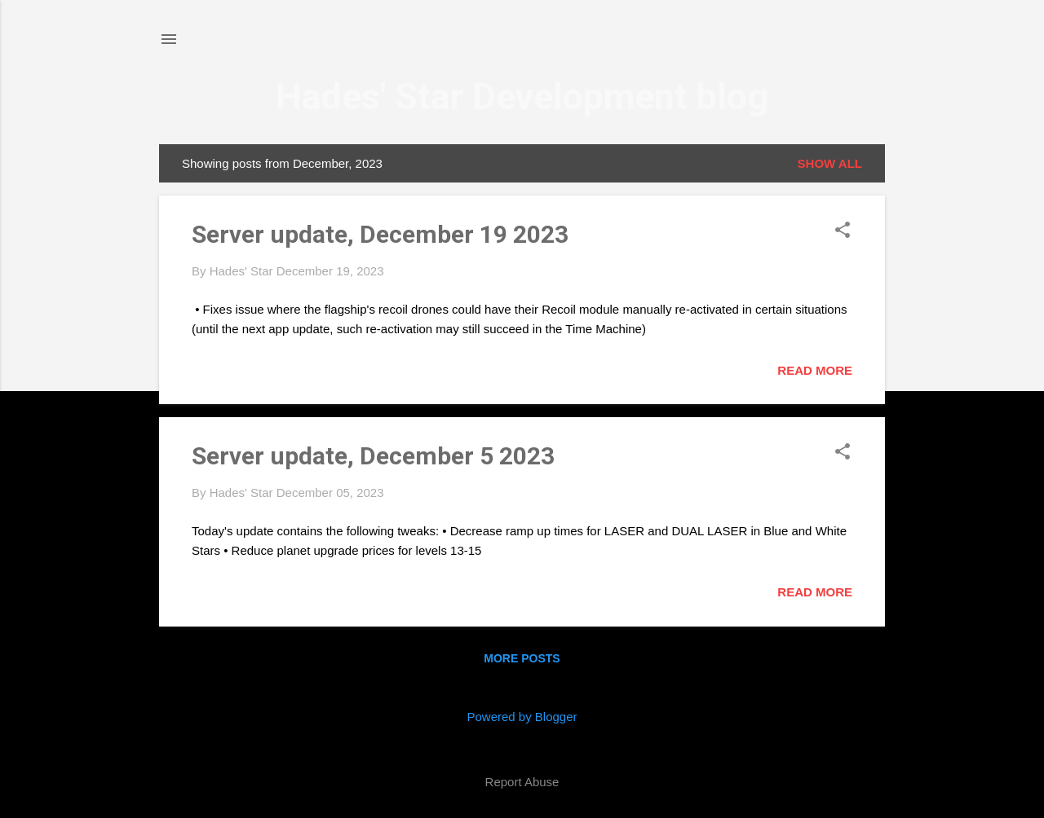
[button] (842, 231)
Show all (830, 163)
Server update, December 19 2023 (380, 234)
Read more (814, 370)
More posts (522, 658)
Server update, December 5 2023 (373, 456)
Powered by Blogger (522, 716)
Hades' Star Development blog (522, 96)
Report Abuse (522, 782)
